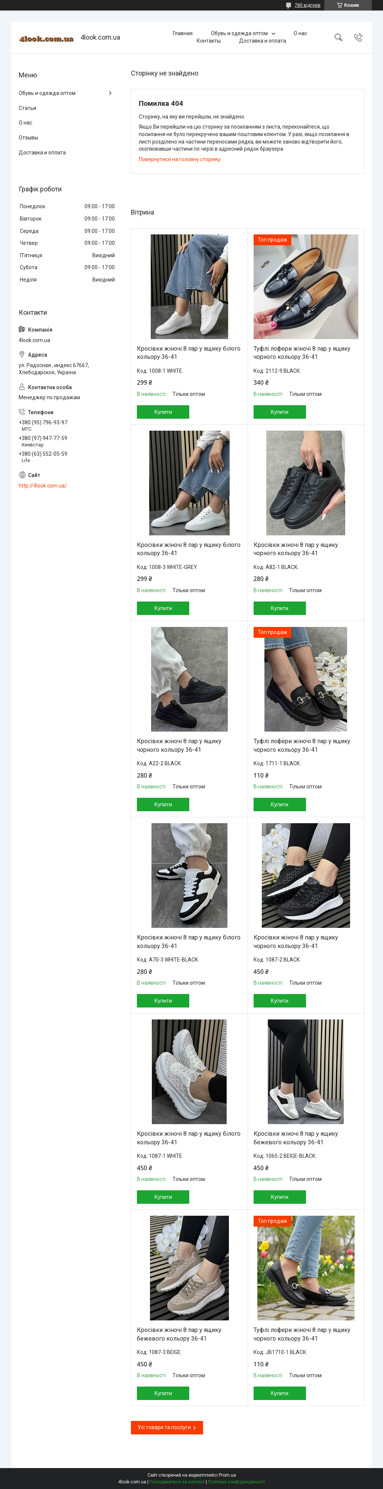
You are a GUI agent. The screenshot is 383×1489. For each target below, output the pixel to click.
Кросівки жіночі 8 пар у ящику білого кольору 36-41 (188, 352)
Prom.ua (227, 1475)
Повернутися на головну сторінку (180, 159)
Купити (163, 412)
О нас (300, 33)
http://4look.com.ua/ (43, 486)
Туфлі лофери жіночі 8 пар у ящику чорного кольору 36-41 (302, 352)
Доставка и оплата (262, 41)
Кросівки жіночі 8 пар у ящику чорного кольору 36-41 (296, 549)
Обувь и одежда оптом (239, 33)
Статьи (27, 108)
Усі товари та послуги (164, 1427)
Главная (183, 33)
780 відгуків (308, 5)
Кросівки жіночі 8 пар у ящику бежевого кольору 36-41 (296, 1137)
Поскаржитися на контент (177, 1482)
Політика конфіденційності (236, 1482)
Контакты (209, 41)
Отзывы (28, 138)
